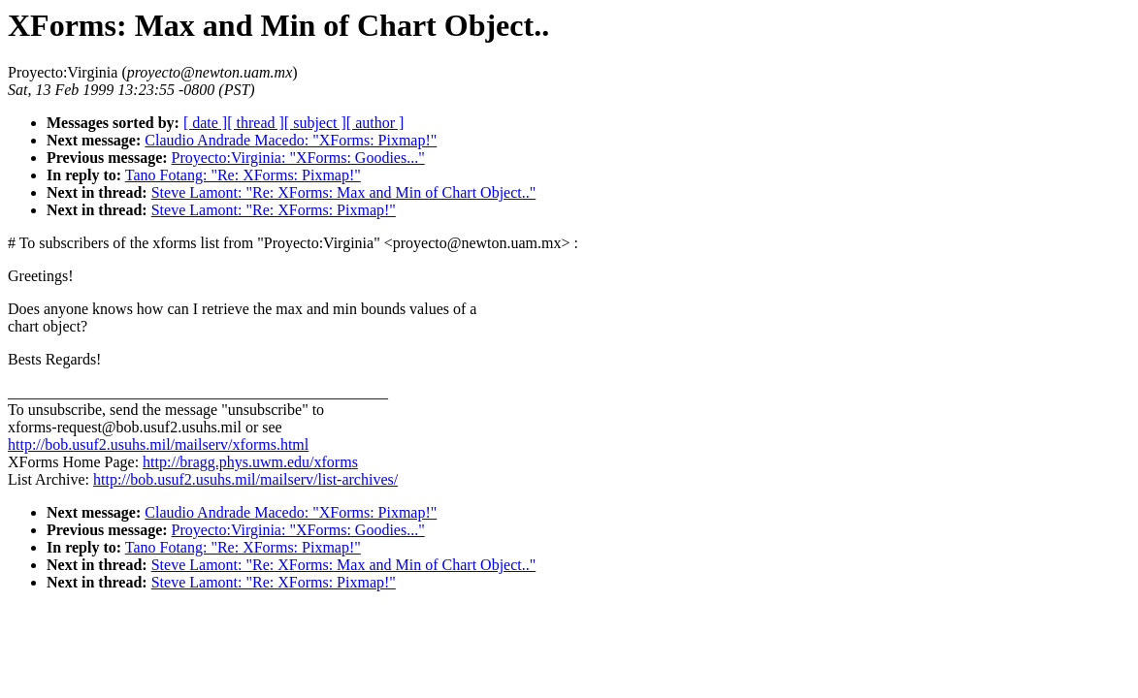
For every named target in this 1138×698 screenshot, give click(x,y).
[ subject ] (315, 122)
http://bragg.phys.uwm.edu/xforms (250, 462)
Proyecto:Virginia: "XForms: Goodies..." (298, 157)
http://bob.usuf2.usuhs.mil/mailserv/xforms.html (158, 444)
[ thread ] (255, 122)
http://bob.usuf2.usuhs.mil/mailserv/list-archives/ (245, 479)
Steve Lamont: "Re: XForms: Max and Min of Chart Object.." (343, 192)
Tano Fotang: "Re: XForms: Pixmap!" (243, 175)
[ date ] (205, 122)
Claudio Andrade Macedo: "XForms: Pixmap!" (291, 140)
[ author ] (375, 122)
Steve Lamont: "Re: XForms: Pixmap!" (273, 210)
